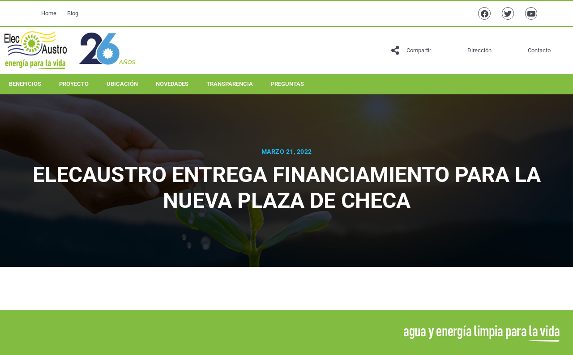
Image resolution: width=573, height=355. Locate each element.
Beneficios (25, 83)
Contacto (539, 50)
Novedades (172, 83)
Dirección (479, 50)
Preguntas (287, 83)
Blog (72, 13)
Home (48, 13)
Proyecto (74, 83)
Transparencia (229, 83)
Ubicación (122, 83)
